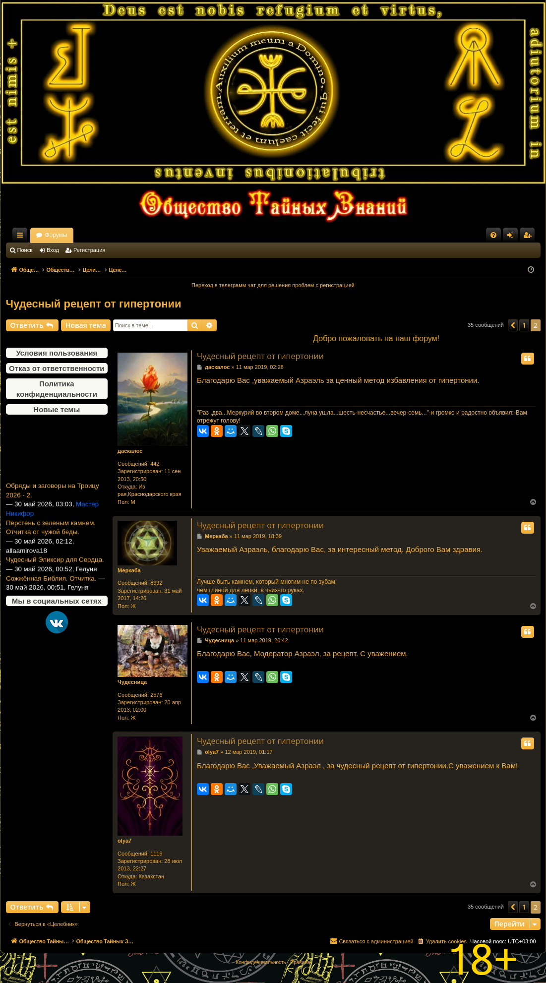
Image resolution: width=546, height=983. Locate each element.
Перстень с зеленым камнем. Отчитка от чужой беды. (51, 534)
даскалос (130, 451)
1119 (156, 854)
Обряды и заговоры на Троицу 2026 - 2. (52, 497)
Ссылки (21, 237)
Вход (53, 250)
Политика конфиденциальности (56, 388)
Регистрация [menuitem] (529, 237)
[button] (513, 325)
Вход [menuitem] (512, 237)
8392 (156, 583)
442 (154, 464)
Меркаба (129, 570)
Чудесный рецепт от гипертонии (94, 304)
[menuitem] (493, 235)
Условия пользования (56, 353)
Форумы (143, 235)
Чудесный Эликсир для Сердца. (55, 566)
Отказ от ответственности (56, 368)
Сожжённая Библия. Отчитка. (51, 585)
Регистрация (89, 250)
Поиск (24, 250)
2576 (156, 695)
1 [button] (524, 325)
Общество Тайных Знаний (72, 235)
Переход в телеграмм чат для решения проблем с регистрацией (273, 285)
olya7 (124, 841)
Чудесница (132, 682)
